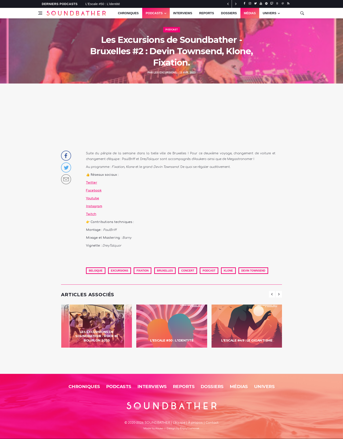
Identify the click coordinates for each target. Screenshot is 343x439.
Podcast (171, 29)
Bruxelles (165, 270)
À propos (195, 422)
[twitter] (255, 3)
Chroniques (128, 13)
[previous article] (236, 4)
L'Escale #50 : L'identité (103, 4)
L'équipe (179, 422)
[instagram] (249, 3)
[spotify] (266, 3)
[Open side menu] (40, 13)
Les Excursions (165, 72)
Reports (206, 13)
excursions (119, 270)
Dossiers (229, 13)
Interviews (182, 13)
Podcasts (154, 13)
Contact (212, 422)
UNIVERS (269, 13)
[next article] (228, 4)
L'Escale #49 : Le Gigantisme (246, 340)
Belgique (96, 270)
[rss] (288, 3)
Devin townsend (253, 270)
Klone (228, 270)
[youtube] (260, 3)
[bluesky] (277, 3)
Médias (250, 13)
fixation (142, 270)
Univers (264, 386)
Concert (187, 270)
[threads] (282, 3)
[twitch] (271, 3)
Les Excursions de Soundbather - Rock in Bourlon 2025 (96, 336)
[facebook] (244, 3)
